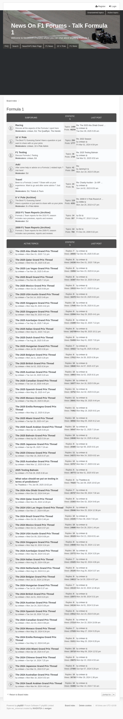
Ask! (17, 164)
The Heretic (56, 131)
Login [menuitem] (112, 6)
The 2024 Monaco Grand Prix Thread (35, 628)
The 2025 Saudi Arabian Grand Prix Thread (38, 427)
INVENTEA (37, 708)
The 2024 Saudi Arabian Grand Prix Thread (38, 683)
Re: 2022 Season (83, 139)
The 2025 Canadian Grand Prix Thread (36, 380)
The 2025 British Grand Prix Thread (34, 363)
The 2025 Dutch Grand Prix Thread (34, 337)
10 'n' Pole (21, 137)
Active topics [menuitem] (112, 13)
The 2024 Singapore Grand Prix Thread (36, 542)
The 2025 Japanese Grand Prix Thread (36, 444)
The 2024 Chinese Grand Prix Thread (35, 657)
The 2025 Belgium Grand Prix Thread (35, 355)
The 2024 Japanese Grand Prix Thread (36, 666)
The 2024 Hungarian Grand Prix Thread (36, 585)
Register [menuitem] (100, 6)
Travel (18, 179)
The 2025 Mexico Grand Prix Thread (34, 285)
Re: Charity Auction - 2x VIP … (89, 182)
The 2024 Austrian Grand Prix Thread (35, 602)
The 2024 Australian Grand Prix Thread (36, 674)
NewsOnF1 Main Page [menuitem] (32, 46)
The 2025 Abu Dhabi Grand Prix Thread (36, 251)
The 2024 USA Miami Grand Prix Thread (37, 649)
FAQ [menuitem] (6, 46)
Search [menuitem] (15, 46)
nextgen (48, 708)
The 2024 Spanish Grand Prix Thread (35, 611)
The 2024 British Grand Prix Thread (34, 594)
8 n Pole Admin (32, 206)
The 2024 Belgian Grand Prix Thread (35, 576)
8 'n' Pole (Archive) (25, 197)
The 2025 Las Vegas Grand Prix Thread (36, 268)
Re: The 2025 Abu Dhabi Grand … (91, 125)
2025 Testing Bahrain (26, 470)
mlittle (81, 202)
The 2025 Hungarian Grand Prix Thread (36, 346)
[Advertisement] (61, 72)
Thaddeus (22, 485)
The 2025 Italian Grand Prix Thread (34, 329)
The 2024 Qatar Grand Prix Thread (34, 499)
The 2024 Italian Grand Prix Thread (34, 559)
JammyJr (83, 169)
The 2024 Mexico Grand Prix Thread (34, 525)
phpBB (20, 705)
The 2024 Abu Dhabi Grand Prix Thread (36, 490)
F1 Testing (21, 152)
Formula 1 (15, 109)
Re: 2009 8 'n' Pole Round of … (89, 199)
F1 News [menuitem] (49, 46)
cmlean (30, 131)
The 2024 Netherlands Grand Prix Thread (37, 568)
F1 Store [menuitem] (73, 46)
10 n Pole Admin (41, 146)
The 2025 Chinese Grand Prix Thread (35, 453)
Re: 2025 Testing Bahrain (87, 152)
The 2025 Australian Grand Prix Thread (36, 461)
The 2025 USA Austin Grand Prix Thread (37, 294)
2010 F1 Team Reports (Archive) (32, 212)
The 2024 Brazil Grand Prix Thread (34, 516)
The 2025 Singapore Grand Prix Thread (36, 303)
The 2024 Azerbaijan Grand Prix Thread (36, 551)
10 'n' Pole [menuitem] (61, 46)
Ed (35, 131)
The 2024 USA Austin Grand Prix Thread (37, 533)
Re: (77, 166)
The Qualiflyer (44, 131)
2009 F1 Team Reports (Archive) (32, 227)
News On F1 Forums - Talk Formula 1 (59, 29)
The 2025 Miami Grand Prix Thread (34, 418)
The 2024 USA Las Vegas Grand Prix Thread (39, 507)
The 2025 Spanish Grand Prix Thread (35, 389)
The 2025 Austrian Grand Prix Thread (35, 372)
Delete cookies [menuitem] (85, 705)
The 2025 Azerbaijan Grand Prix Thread (36, 320)
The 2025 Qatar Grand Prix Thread (34, 260)
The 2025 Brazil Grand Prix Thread (34, 277)
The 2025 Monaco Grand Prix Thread (35, 398)
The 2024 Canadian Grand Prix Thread (36, 620)
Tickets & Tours (36, 191)
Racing (19, 125)
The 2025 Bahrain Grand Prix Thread (35, 435)
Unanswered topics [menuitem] (95, 13)
